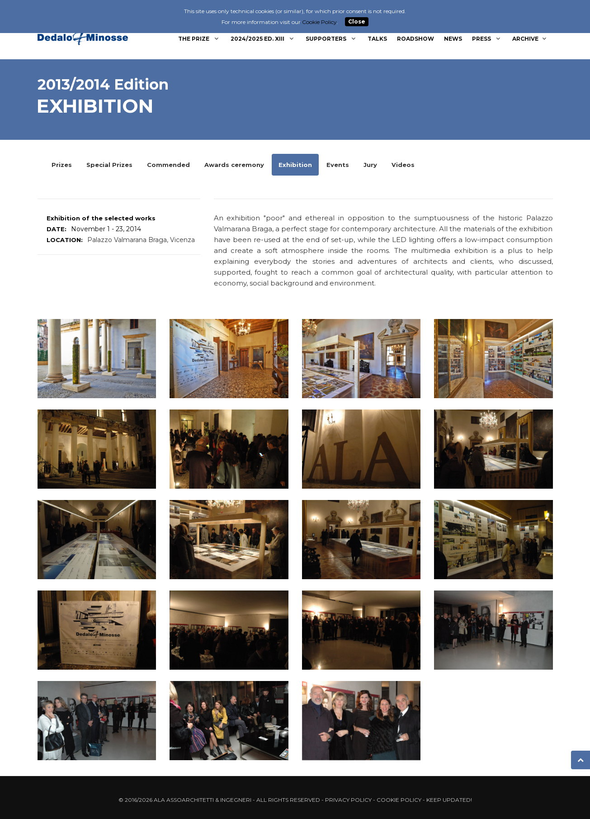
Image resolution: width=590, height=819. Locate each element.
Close (356, 22)
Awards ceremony (234, 164)
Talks (377, 38)
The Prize (199, 38)
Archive (530, 38)
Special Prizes (109, 164)
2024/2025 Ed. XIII (263, 38)
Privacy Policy (348, 799)
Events (337, 164)
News (453, 38)
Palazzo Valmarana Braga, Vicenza (141, 240)
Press (487, 38)
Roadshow (415, 38)
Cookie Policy (399, 799)
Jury (370, 164)
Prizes (62, 164)
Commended (168, 164)
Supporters (332, 38)
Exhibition (295, 164)
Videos (403, 164)
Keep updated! (449, 799)
